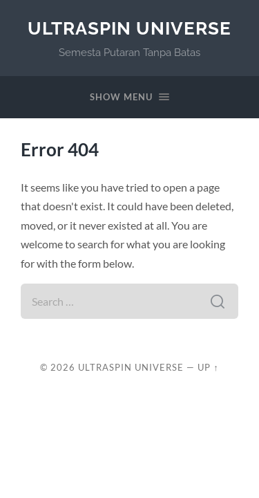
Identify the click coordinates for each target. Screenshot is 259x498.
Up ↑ (208, 367)
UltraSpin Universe (129, 28)
